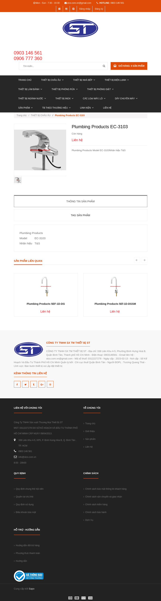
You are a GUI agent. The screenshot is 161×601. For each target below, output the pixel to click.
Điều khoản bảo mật (25, 512)
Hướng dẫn (20, 561)
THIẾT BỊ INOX (64, 98)
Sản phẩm (25, 108)
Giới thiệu (89, 431)
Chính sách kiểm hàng (95, 504)
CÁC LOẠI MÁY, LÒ (94, 98)
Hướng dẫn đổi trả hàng (27, 545)
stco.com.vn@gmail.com (79, 3)
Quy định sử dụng (24, 504)
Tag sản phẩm (80, 215)
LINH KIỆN (87, 108)
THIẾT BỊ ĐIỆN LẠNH (117, 80)
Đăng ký (99, 9)
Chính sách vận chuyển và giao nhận (102, 496)
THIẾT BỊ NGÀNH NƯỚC (32, 98)
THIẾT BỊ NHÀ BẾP (84, 80)
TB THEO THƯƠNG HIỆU (56, 108)
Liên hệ (107, 108)
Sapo (31, 588)
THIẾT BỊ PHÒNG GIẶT (100, 89)
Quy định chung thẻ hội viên (29, 489)
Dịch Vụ (88, 520)
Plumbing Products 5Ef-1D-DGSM (115, 303)
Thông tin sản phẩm (80, 201)
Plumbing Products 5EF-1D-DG (46, 303)
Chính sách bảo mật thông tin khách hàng (105, 489)
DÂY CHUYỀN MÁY (126, 98)
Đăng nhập (84, 9)
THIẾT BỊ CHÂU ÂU (52, 80)
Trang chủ (25, 80)
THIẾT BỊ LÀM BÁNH (30, 89)
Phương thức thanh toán (27, 553)
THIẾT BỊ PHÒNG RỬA (65, 89)
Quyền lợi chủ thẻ (23, 496)
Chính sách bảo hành (95, 512)
